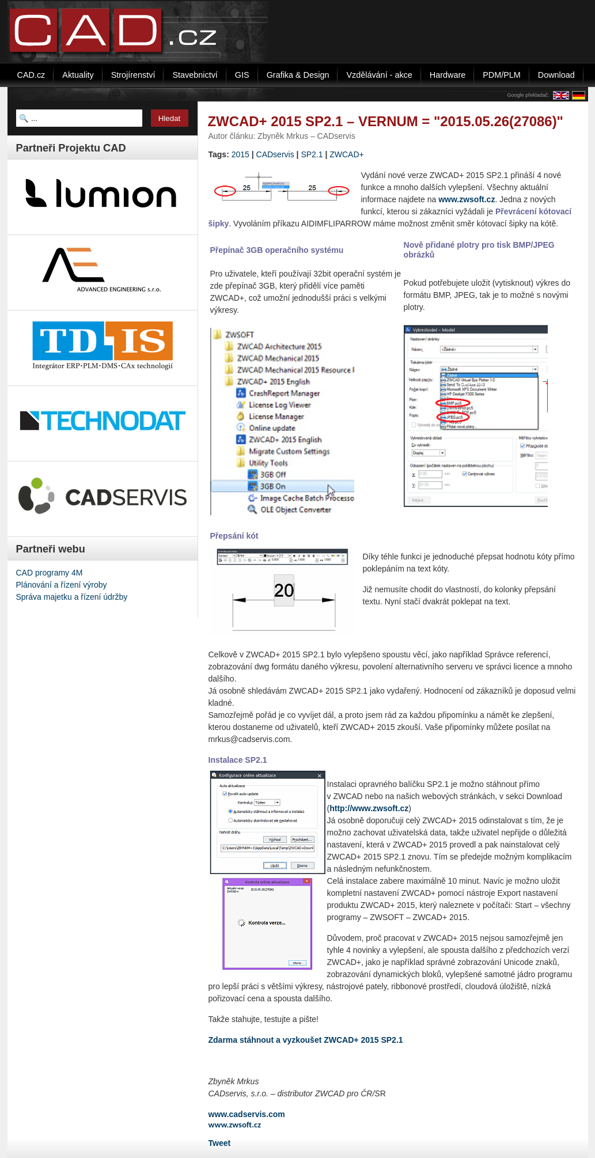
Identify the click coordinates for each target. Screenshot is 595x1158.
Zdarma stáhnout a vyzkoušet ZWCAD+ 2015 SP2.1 (306, 1040)
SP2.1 (312, 154)
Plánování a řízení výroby (61, 584)
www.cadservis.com (247, 1114)
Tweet (220, 1143)
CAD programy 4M (49, 572)
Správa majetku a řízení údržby (72, 596)
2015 (240, 154)
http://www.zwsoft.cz (368, 808)
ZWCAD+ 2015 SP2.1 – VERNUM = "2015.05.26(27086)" (385, 121)
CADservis (275, 154)
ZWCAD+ (346, 154)
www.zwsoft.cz (466, 199)
